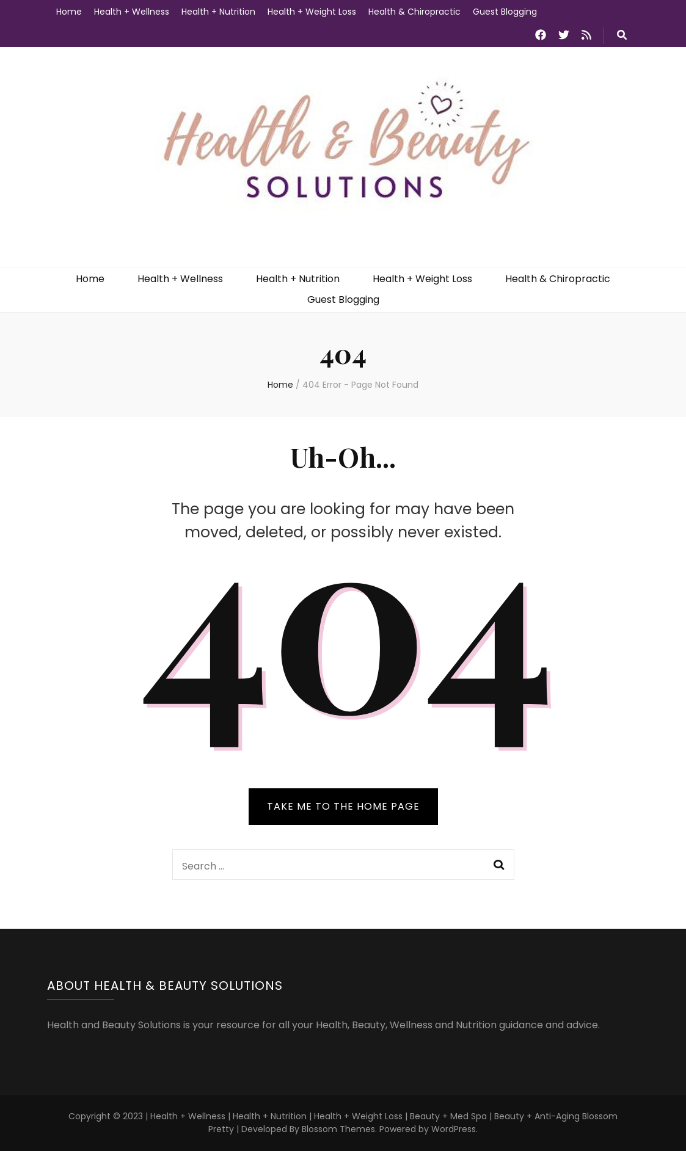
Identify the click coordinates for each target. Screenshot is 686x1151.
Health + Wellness (131, 11)
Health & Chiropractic (414, 11)
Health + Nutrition (218, 11)
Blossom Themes (338, 1129)
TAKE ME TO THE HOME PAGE (343, 806)
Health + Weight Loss (312, 11)
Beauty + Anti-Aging (537, 1116)
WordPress (453, 1129)
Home (69, 11)
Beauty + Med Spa (449, 1116)
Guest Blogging (505, 11)
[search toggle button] (622, 35)
